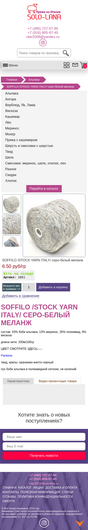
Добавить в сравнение (20, 296)
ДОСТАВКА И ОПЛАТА (61, 487)
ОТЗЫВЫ (9, 496)
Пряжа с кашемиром (21, 140)
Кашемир (12, 117)
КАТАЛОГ (25, 487)
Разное (10, 169)
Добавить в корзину (53, 287)
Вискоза (11, 111)
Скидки (10, 175)
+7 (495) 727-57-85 (42, 475)
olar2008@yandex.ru (44, 483)
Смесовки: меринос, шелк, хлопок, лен (35, 163)
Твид (9, 151)
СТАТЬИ (67, 492)
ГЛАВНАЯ (9, 487)
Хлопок (11, 181)
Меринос (12, 128)
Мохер (10, 134)
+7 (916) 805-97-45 (42, 479)
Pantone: (7, 355)
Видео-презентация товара (58, 381)
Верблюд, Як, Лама (20, 105)
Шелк (9, 157)
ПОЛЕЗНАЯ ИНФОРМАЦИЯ (40, 492)
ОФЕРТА (9, 501)
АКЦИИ (38, 487)
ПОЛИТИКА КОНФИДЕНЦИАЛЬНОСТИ (45, 496)
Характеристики (18, 381)
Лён (8, 122)
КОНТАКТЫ (11, 492)
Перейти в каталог (43, 189)
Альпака (34, 79)
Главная (12, 79)
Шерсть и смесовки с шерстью (29, 146)
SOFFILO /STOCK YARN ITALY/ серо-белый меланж (40, 86)
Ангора (10, 99)
